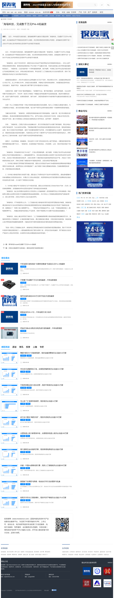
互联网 (73, 12)
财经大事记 (84, 64)
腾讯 (100, 211)
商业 (95, 204)
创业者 (79, 204)
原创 (14, 347)
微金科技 (68, 15)
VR (87, 197)
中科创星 (9, 19)
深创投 (76, 554)
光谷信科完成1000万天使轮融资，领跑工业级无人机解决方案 (94, 47)
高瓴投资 (70, 554)
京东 (82, 201)
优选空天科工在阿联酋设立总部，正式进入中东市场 (91, 94)
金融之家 (25, 554)
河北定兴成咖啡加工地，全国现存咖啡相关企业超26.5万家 (42, 369)
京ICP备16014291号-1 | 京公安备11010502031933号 (28, 590)
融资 (108, 211)
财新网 (9, 554)
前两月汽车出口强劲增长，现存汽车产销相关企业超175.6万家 (43, 498)
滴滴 (102, 207)
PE (82, 197)
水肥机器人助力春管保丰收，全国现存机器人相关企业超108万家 (44, 433)
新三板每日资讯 (91, 207)
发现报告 (3, 551)
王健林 (79, 211)
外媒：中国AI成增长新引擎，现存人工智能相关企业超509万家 (43, 465)
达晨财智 (100, 554)
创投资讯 (87, 204)
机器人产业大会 (76, 15)
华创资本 (96, 551)
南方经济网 (10, 551)
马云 (102, 214)
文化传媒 (51, 15)
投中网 (42, 551)
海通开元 (64, 554)
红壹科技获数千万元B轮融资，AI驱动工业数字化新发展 (93, 104)
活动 (57, 12)
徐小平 (106, 204)
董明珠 (104, 211)
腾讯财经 (47, 551)
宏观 (8, 12)
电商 (82, 211)
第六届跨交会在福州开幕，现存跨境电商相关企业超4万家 (41, 449)
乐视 (106, 197)
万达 (93, 197)
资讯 (4, 12)
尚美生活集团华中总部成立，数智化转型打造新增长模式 (26, 248)
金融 (68, 12)
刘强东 (102, 201)
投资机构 (31, 12)
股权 (96, 211)
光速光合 (106, 554)
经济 (93, 211)
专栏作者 (101, 197)
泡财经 (22, 551)
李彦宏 (99, 207)
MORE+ (110, 22)
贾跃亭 (79, 214)
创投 (12, 12)
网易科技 (14, 554)
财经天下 (45, 554)
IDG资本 (90, 551)
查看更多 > (110, 562)
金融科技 (40, 15)
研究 (101, 12)
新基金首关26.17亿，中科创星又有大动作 (35, 312)
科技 (63, 12)
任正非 (94, 201)
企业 (98, 201)
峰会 (63, 15)
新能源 (34, 15)
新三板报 (31, 554)
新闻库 (94, 12)
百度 (86, 211)
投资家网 (16, 15)
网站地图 (46, 590)
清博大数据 (38, 554)
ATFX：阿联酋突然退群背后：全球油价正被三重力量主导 (93, 78)
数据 (26, 12)
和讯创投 (3, 554)
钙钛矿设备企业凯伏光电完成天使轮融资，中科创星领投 (41, 328)
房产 (89, 12)
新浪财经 (36, 551)
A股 (15, 12)
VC (84, 197)
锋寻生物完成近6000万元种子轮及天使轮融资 (37, 296)
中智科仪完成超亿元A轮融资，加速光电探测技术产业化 (93, 100)
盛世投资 (102, 551)
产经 (80, 12)
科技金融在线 (29, 551)
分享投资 (72, 551)
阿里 (90, 214)
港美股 (20, 12)
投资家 (4, 19)
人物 (35, 347)
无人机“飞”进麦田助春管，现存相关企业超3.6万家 (39, 401)
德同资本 (78, 551)
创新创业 (29, 15)
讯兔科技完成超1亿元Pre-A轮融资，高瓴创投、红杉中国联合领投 (95, 55)
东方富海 (84, 551)
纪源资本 (94, 554)
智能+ (27, 436)
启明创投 (87, 554)
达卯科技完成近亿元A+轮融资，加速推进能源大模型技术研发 (94, 53)
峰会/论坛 (83, 111)
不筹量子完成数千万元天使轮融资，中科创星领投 (38, 280)
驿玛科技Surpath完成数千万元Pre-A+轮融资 (22, 244)
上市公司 (22, 15)
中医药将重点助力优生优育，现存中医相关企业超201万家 (41, 385)
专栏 (42, 347)
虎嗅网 (20, 554)
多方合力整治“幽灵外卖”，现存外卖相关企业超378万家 (40, 417)
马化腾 (107, 214)
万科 (90, 197)
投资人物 (37, 12)
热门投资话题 (85, 193)
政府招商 (46, 12)
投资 (28, 347)
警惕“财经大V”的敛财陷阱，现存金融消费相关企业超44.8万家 (43, 353)
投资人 (79, 207)
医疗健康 (58, 15)
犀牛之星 (17, 551)
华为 (92, 204)
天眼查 (29, 355)
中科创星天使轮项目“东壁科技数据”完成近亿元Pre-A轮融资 (42, 264)
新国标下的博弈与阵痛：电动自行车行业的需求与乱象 (40, 481)
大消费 (46, 15)
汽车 (84, 12)
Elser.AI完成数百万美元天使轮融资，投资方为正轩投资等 (93, 50)
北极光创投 (65, 551)
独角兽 (107, 207)
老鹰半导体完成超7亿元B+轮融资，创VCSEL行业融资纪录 (93, 58)
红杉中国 (108, 551)
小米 (102, 204)
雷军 (99, 214)
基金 (98, 204)
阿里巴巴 (94, 214)
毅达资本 (81, 554)
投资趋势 (83, 22)
